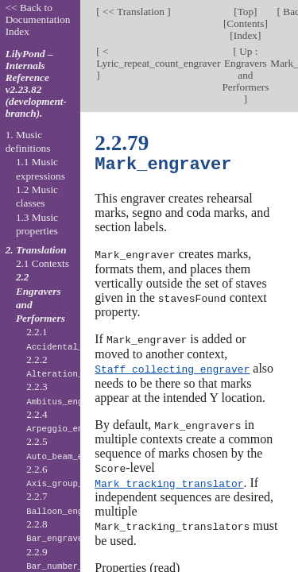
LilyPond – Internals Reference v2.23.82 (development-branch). (36, 83)
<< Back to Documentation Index (38, 19)
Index (245, 35)
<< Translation (134, 11)
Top (245, 11)
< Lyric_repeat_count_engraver (158, 57)
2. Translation (36, 250)
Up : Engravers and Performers (245, 69)
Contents (245, 23)
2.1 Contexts (42, 263)
